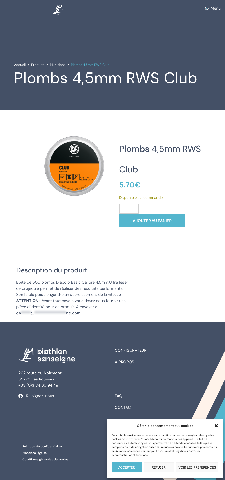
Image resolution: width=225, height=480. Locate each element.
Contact (124, 407)
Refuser (159, 467)
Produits (37, 65)
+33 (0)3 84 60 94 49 (38, 385)
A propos (124, 362)
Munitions (57, 65)
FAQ (118, 395)
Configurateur (131, 350)
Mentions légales (35, 452)
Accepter (126, 467)
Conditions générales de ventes (46, 458)
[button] (216, 426)
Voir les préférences (197, 467)
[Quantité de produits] (129, 209)
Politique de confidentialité (42, 446)
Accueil (20, 65)
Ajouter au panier (153, 220)
